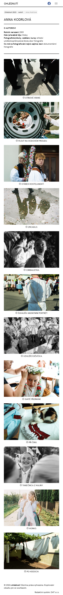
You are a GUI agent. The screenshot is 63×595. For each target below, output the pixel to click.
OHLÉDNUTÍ (11, 3)
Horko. (33, 528)
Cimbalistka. (32, 269)
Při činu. (33, 442)
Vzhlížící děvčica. (32, 356)
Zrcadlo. (33, 226)
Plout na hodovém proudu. (32, 140)
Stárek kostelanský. (32, 183)
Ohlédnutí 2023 (10, 12)
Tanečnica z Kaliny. (32, 485)
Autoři (20, 12)
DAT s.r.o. (55, 592)
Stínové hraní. (32, 97)
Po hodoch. (33, 571)
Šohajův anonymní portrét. (33, 313)
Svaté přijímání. (33, 399)
